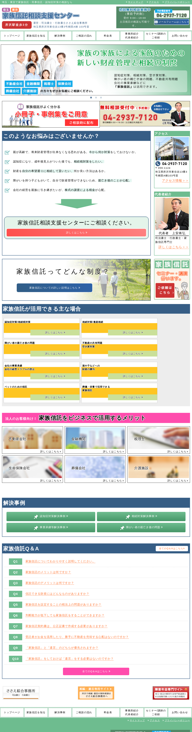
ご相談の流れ (84, 35)
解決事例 (60, 35)
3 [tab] (101, 97)
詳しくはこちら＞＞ (174, 247)
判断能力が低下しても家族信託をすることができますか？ (65, 582)
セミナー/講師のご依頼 (156, 35)
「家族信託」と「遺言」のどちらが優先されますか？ (62, 614)
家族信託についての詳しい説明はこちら (55, 288)
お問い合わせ (180, 35)
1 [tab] (91, 97)
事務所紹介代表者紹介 (132, 35)
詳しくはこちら (77, 233)
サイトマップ (134, 2)
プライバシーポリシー (176, 2)
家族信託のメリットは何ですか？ (48, 538)
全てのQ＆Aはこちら (172, 515)
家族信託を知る (36, 35)
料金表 (108, 35)
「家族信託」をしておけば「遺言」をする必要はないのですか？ (70, 625)
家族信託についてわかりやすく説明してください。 (60, 528)
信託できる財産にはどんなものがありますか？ (57, 560)
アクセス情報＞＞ (175, 180)
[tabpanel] (96, 70)
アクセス (153, 2)
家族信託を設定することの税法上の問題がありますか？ (64, 571)
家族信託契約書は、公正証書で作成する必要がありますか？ (67, 593)
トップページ (12, 35)
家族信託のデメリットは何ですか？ (50, 549)
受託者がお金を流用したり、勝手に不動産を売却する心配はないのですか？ (77, 603)
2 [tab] (96, 97)
